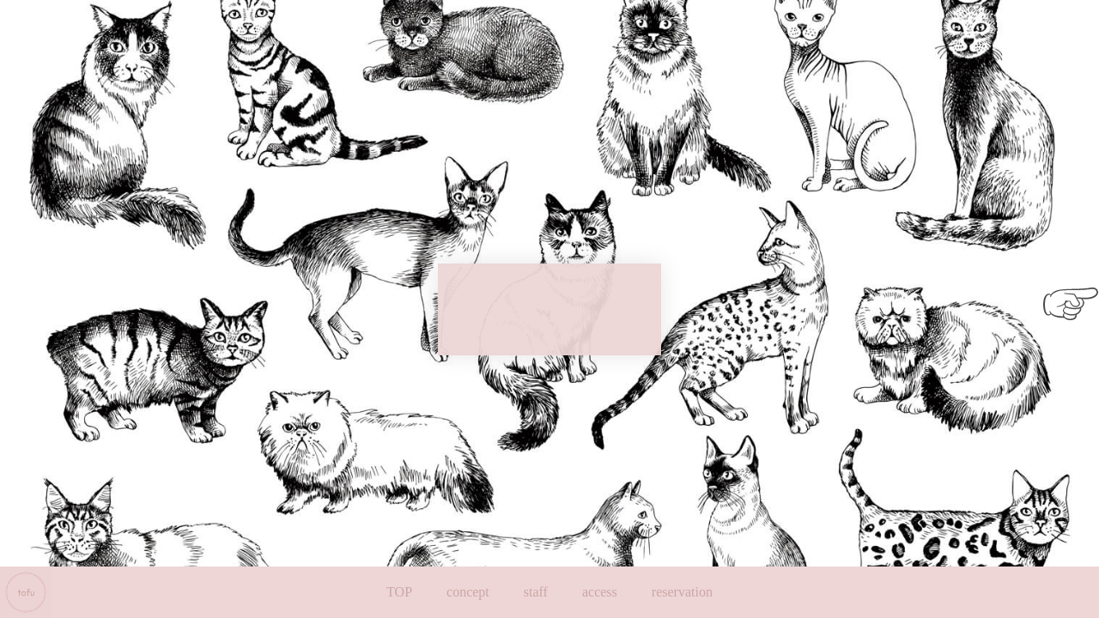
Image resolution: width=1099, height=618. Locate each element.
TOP (399, 592)
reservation (682, 592)
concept (467, 592)
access (599, 592)
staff (536, 592)
